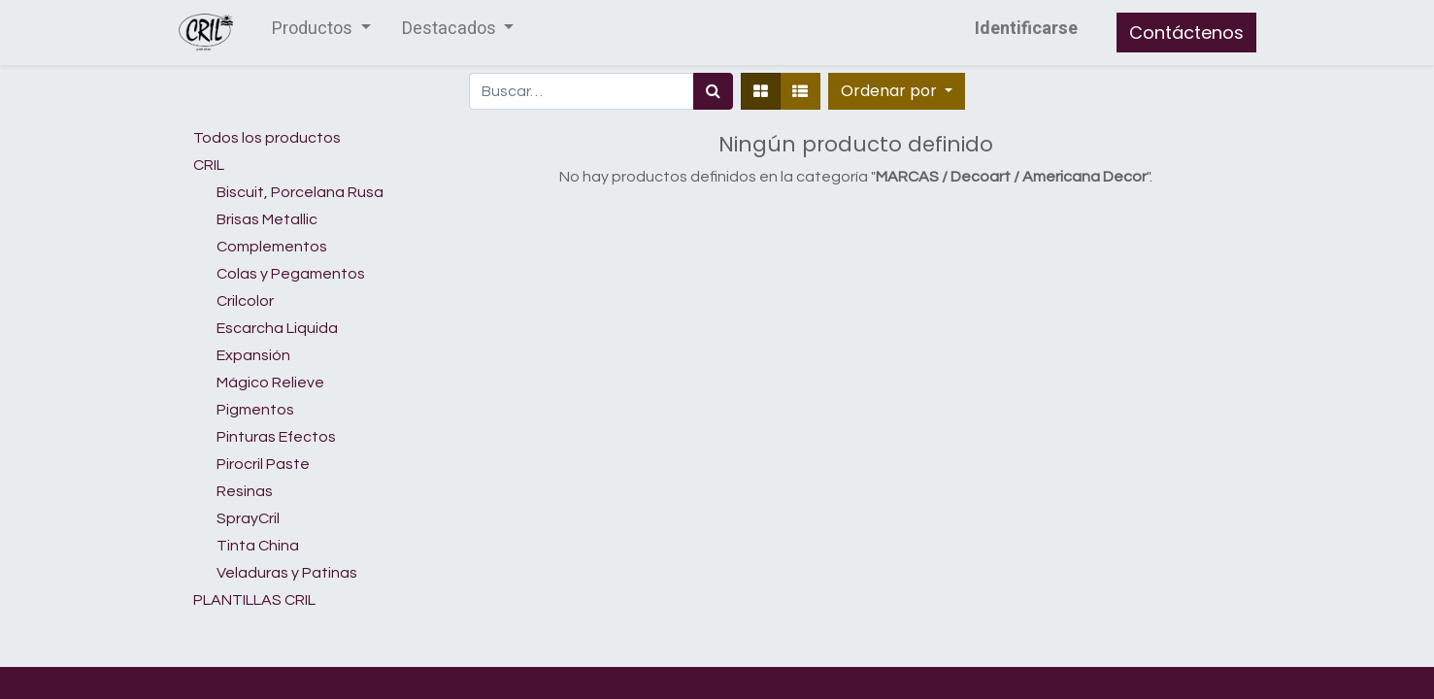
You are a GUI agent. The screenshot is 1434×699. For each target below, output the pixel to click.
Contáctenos (1186, 32)
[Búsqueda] (713, 91)
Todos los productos (267, 138)
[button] (896, 91)
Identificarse (1026, 29)
